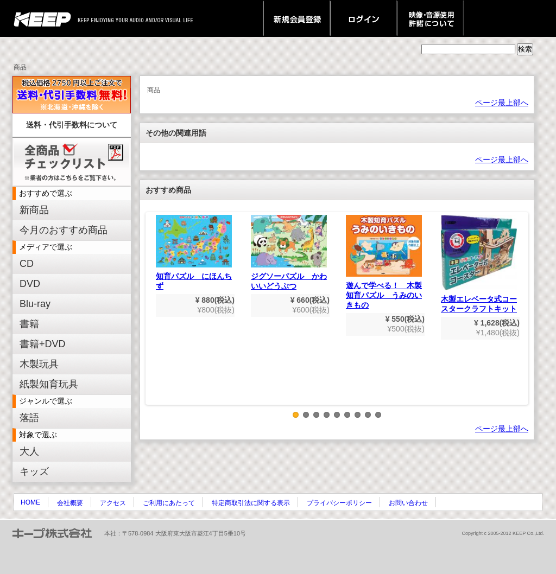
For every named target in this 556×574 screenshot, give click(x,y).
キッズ (34, 471)
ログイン (363, 18)
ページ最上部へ (501, 102)
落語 (29, 417)
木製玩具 (39, 364)
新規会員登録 (296, 18)
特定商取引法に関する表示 (251, 503)
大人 (29, 451)
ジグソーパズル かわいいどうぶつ (289, 252)
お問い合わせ (408, 503)
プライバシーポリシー (339, 503)
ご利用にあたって (169, 503)
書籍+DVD (43, 344)
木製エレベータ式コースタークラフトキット (479, 264)
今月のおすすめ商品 (64, 230)
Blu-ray (35, 303)
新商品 (34, 210)
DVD (30, 283)
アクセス (113, 503)
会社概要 (70, 503)
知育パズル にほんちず (194, 252)
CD (27, 263)
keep (45, 18)
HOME (30, 502)
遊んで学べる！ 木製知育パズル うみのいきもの (384, 262)
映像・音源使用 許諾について (430, 18)
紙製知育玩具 (49, 384)
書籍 (29, 323)
